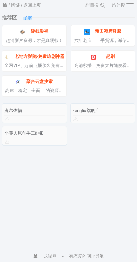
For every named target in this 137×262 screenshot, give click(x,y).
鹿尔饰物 (13, 110)
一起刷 (103, 57)
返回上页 (32, 5)
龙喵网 (45, 256)
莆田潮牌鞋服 (102, 32)
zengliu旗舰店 (86, 110)
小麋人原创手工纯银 (24, 133)
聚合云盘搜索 (34, 82)
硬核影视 (34, 32)
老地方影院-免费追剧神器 (34, 57)
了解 (27, 17)
